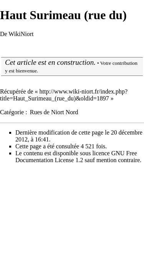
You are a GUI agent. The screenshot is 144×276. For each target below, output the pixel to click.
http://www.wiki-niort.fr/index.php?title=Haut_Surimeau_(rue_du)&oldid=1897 (63, 95)
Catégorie (12, 112)
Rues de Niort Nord (54, 112)
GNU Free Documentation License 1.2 (76, 156)
